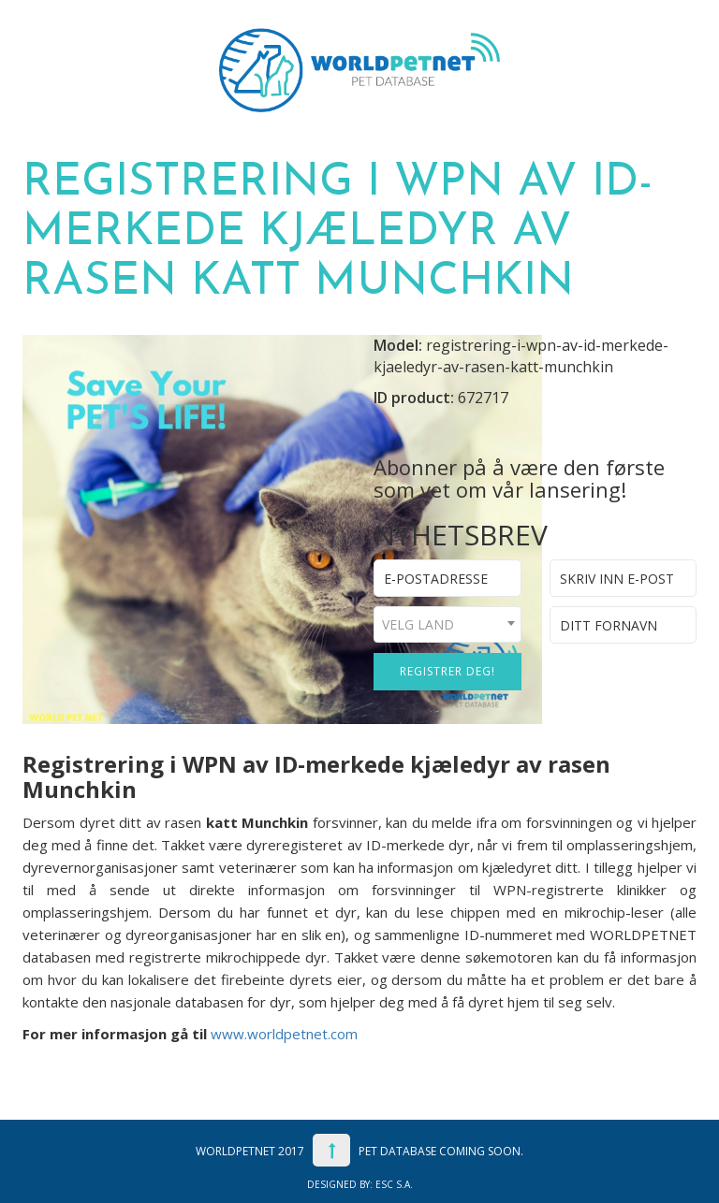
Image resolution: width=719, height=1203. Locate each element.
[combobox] (447, 624)
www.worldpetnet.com (284, 1033)
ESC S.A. (394, 1184)
